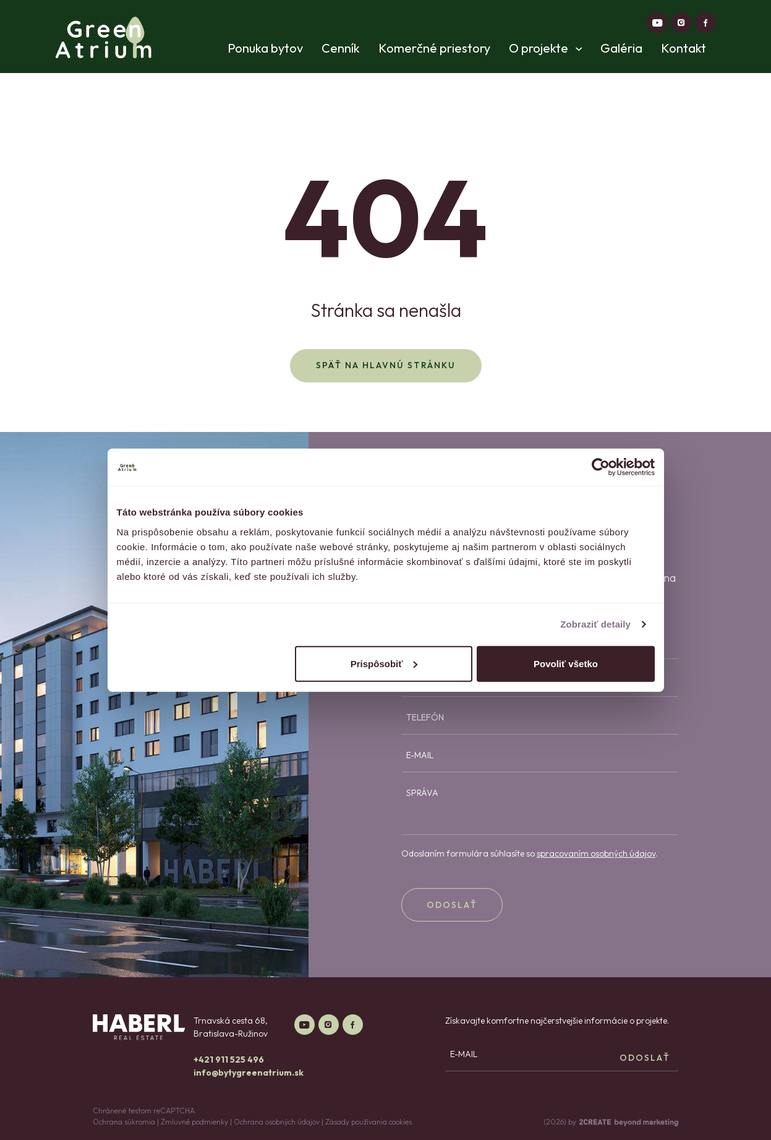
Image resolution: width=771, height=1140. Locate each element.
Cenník (341, 48)
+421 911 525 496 (229, 1059)
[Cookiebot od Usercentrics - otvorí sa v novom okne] (601, 467)
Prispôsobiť (384, 663)
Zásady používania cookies (368, 1121)
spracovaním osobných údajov (596, 853)
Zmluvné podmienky (194, 1121)
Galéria (621, 48)
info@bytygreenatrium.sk (249, 1072)
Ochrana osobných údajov (277, 1121)
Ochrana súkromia (124, 1121)
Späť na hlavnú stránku (386, 365)
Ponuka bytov (265, 48)
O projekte (545, 48)
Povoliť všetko (566, 663)
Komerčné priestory (434, 48)
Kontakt (683, 48)
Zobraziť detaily (595, 624)
